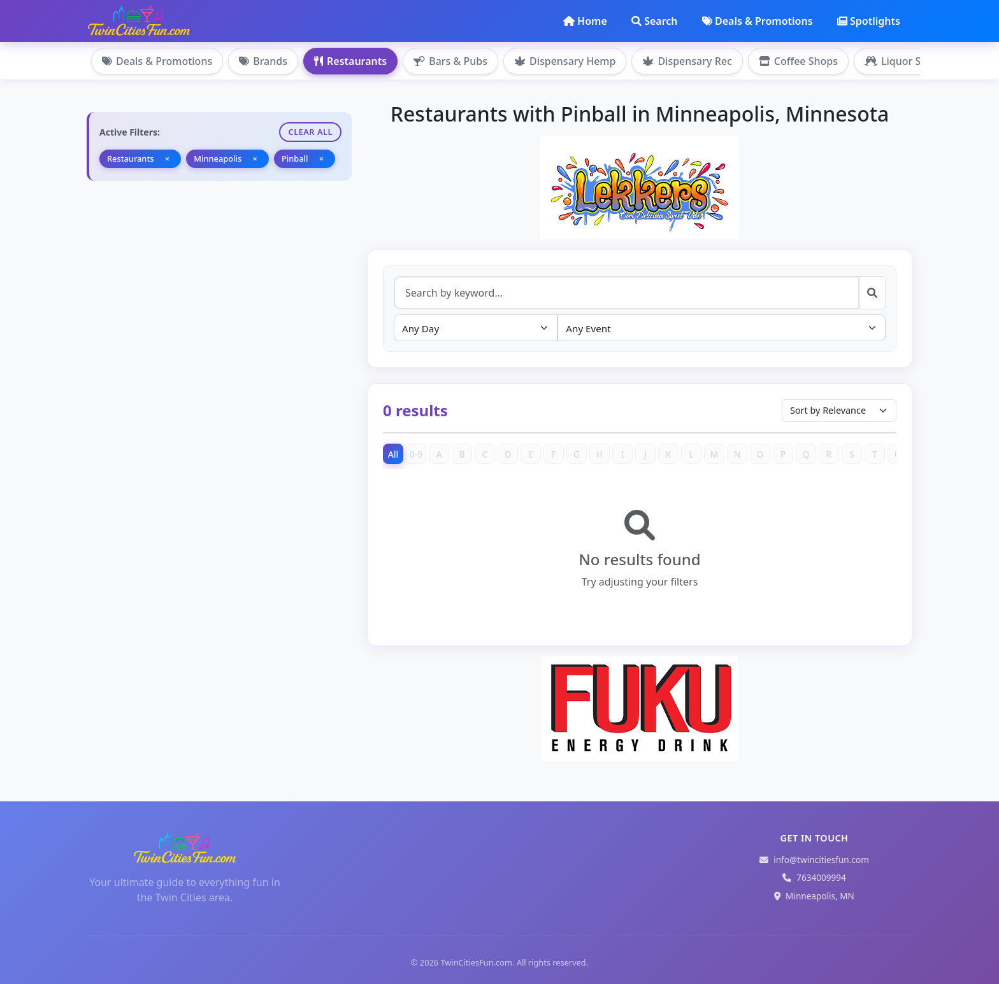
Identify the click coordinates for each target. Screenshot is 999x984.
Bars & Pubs (450, 61)
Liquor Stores (905, 61)
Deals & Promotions (757, 21)
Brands (263, 61)
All (393, 454)
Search (654, 21)
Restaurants (350, 61)
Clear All (310, 131)
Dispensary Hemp (564, 61)
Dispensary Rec (686, 61)
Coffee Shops (798, 61)
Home (585, 21)
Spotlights (868, 21)
